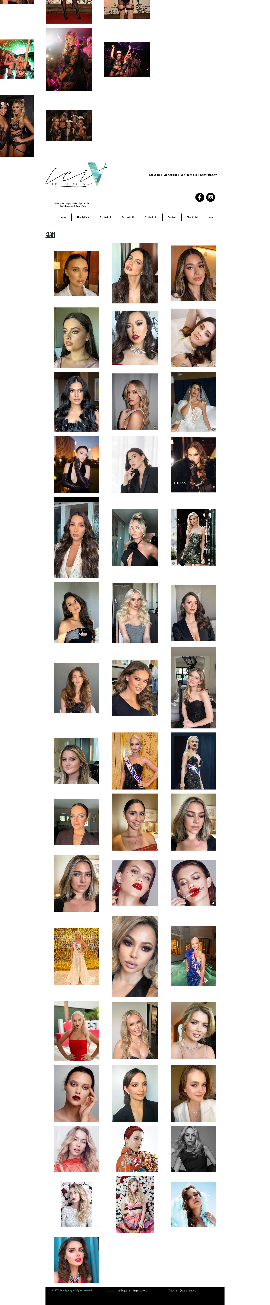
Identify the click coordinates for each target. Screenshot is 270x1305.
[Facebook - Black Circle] (199, 197)
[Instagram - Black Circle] (210, 197)
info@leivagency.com (134, 1290)
